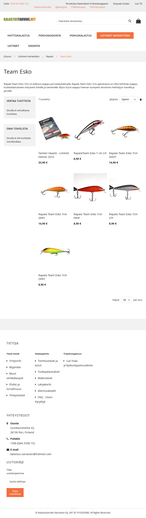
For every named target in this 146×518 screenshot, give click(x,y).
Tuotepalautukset (49, 371)
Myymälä (15, 367)
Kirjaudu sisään (121, 3)
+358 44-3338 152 (19, 3)
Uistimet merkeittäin (29, 56)
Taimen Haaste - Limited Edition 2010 (53, 155)
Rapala (50, 56)
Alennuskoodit (47, 391)
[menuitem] (19, 35)
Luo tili (138, 3)
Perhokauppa (97, 7)
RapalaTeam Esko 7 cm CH (90, 153)
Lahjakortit (44, 384)
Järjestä (114, 99)
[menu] (73, 35)
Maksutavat (45, 378)
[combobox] (95, 21)
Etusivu (8, 56)
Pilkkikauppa (78, 7)
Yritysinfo (15, 361)
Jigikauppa (61, 7)
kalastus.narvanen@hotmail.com (30, 454)
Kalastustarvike (42, 7)
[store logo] (20, 19)
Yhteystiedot (17, 395)
